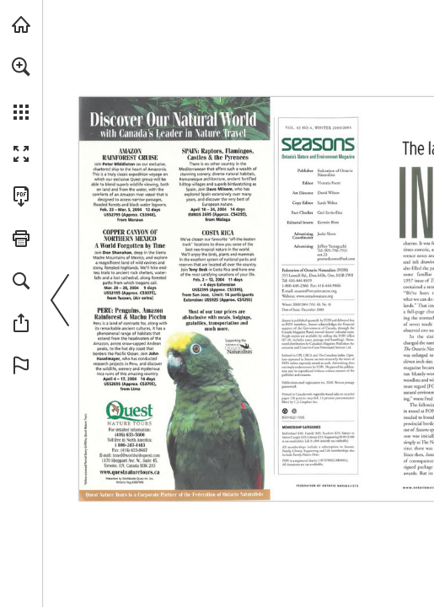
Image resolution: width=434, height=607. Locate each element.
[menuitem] (21, 88)
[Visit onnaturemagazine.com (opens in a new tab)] (21, 24)
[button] (21, 67)
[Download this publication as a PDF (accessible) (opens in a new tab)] (21, 196)
